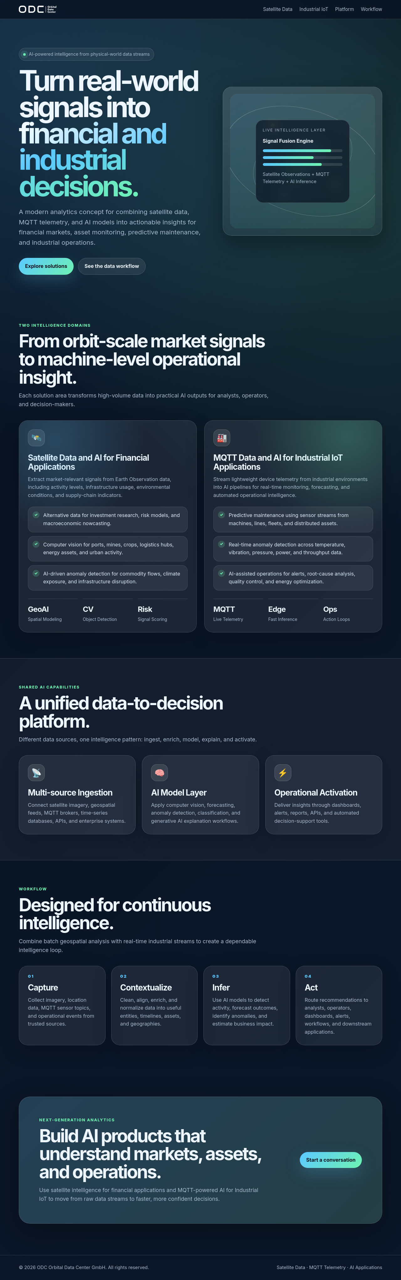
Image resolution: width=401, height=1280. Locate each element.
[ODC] (37, 9)
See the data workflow (112, 266)
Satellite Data (278, 9)
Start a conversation (331, 1160)
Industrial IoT (313, 9)
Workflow (371, 9)
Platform (344, 9)
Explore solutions (46, 266)
